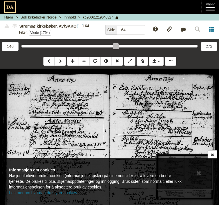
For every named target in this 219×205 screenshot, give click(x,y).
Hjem (8, 17)
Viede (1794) (40, 33)
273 (209, 46)
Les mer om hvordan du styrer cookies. (43, 192)
